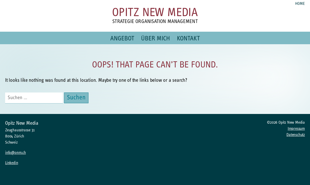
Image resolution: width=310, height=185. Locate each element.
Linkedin (11, 163)
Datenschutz (295, 135)
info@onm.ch (15, 153)
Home (300, 4)
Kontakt (188, 39)
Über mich (155, 39)
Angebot (122, 39)
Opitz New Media (155, 13)
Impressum (296, 129)
